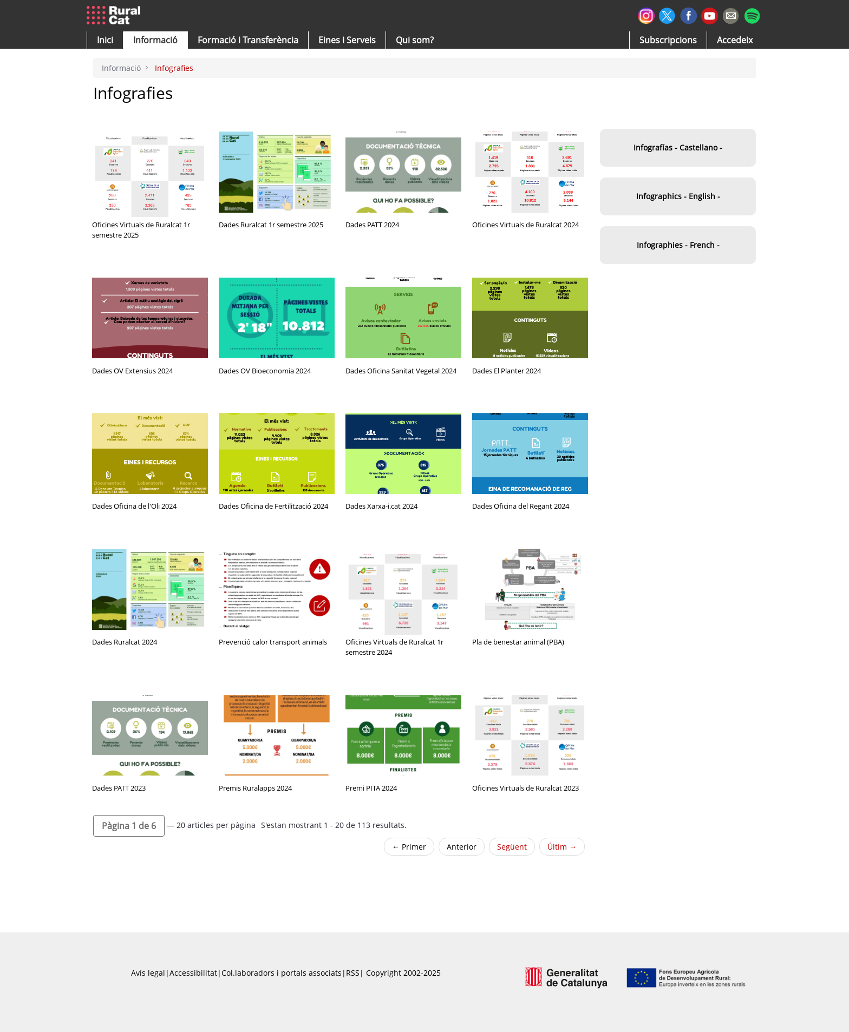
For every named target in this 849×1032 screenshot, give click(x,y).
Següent (512, 847)
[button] (105, 40)
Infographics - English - (678, 196)
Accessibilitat (193, 973)
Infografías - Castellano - (678, 147)
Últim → (562, 847)
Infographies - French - (678, 245)
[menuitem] (248, 40)
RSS (353, 973)
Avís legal (148, 973)
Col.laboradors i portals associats (281, 973)
